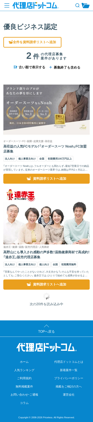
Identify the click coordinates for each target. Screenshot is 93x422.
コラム (24, 403)
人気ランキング (24, 370)
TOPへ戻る (46, 331)
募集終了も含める (64, 67)
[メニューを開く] (7, 5)
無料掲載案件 (24, 386)
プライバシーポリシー (68, 378)
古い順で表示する (29, 67)
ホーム (24, 361)
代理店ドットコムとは (68, 361)
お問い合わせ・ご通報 (24, 394)
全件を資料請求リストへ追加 (32, 42)
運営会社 (69, 394)
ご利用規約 (24, 378)
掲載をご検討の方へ (69, 386)
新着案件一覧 (68, 370)
